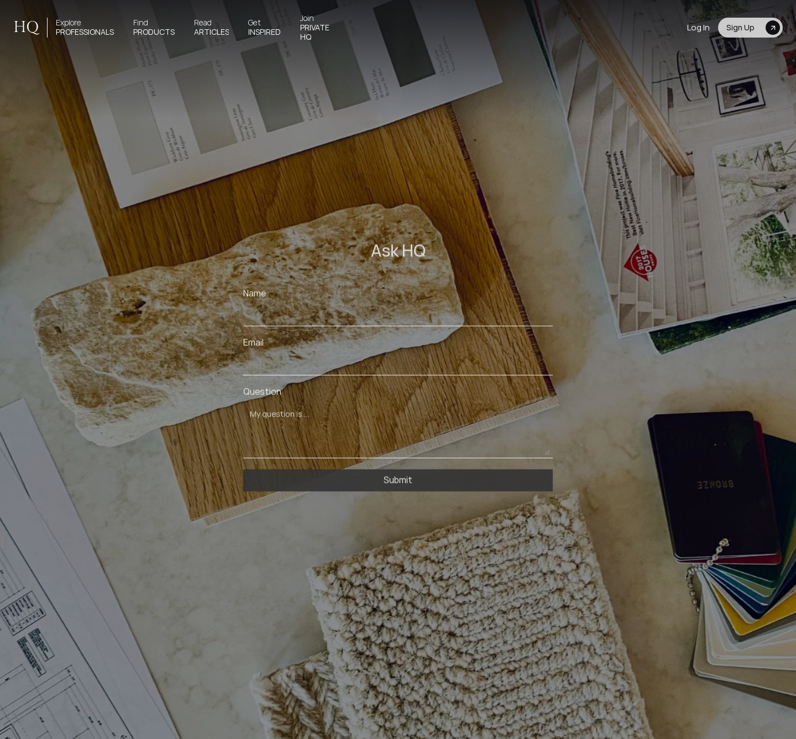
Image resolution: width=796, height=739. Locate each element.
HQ (26, 27)
